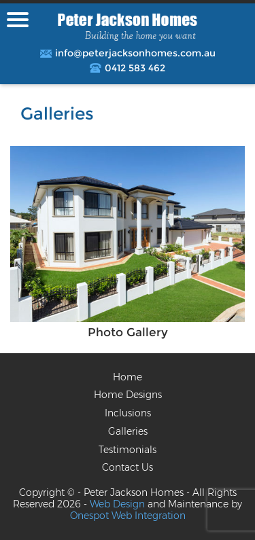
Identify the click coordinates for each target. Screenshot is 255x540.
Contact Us (127, 467)
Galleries (128, 431)
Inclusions (128, 413)
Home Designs (128, 395)
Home (127, 377)
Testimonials (127, 450)
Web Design (117, 504)
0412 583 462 (135, 68)
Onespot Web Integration (128, 515)
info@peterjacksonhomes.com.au (135, 53)
